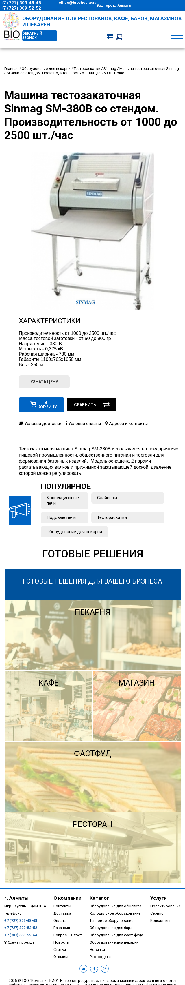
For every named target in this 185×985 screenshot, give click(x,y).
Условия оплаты (83, 423)
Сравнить (92, 404)
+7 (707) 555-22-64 (20, 935)
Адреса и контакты (126, 423)
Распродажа (101, 957)
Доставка (62, 913)
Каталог (99, 898)
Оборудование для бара (111, 928)
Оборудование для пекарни (74, 531)
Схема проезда (21, 942)
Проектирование (165, 906)
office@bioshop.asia (78, 2)
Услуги (158, 898)
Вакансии (61, 928)
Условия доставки (40, 423)
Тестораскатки (112, 517)
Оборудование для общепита (115, 906)
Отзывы (60, 957)
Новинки (97, 949)
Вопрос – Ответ (67, 935)
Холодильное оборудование (115, 913)
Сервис (156, 913)
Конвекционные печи (63, 500)
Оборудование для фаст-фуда (116, 935)
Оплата (59, 920)
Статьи (59, 949)
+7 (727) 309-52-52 (21, 8)
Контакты (62, 906)
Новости (61, 942)
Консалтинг (160, 920)
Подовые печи (61, 517)
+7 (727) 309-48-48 (21, 3)
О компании (67, 898)
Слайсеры (107, 497)
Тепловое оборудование (111, 920)
